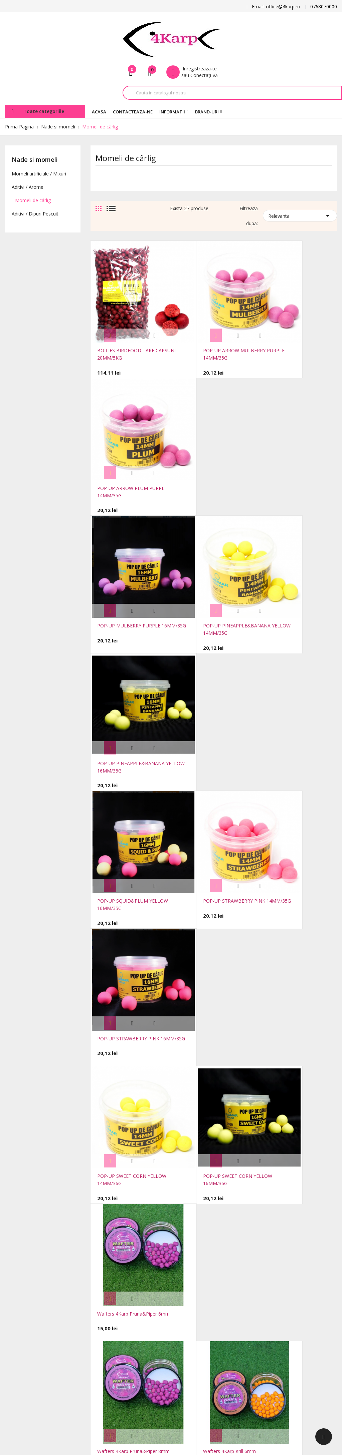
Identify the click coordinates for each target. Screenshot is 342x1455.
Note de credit (205, 1326)
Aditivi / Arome (27, 187)
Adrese (197, 1336)
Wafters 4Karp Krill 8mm (288, 771)
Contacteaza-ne (108, 1330)
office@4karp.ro (22, 1304)
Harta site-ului (106, 1340)
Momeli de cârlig (33, 200)
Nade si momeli (35, 159)
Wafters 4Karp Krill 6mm (205, 771)
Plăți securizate (156, 1356)
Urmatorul (322, 1155)
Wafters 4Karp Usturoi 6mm (292, 1104)
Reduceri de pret (108, 1290)
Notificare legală (158, 1316)
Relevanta (300, 215)
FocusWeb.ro (59, 1401)
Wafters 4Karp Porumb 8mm (210, 1104)
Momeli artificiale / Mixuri (39, 173)
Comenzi (199, 1316)
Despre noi (152, 1346)
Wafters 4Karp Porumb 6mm (128, 1104)
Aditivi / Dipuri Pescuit (35, 213)
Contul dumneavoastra (213, 1277)
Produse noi (104, 1300)
